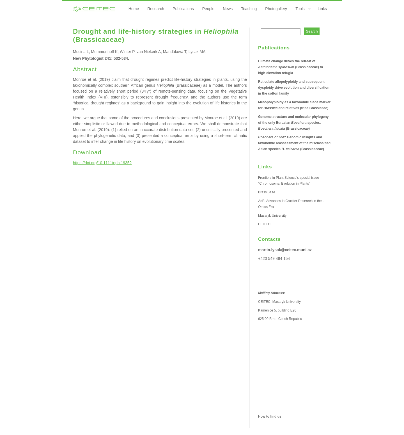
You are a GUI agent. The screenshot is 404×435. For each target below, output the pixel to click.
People (208, 8)
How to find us (269, 416)
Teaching (249, 8)
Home (133, 8)
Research (155, 8)
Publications (183, 8)
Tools (301, 9)
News (228, 8)
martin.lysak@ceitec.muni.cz (285, 250)
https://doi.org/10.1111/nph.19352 (102, 163)
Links (322, 8)
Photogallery (276, 8)
